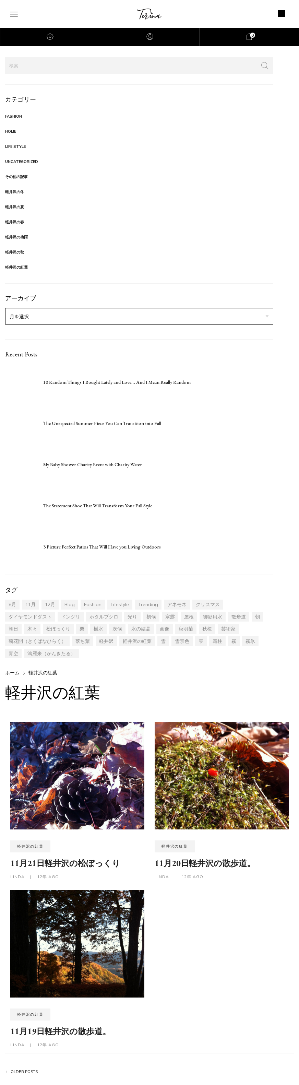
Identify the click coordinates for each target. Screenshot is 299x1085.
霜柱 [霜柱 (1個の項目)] (217, 641)
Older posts (24, 1072)
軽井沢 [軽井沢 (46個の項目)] (106, 641)
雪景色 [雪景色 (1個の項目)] (182, 641)
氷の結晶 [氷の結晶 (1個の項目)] (141, 629)
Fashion (13, 116)
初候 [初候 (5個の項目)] (151, 617)
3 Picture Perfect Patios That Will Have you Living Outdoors (102, 547)
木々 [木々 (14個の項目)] (32, 629)
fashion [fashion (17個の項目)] (92, 604)
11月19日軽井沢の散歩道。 (60, 1031)
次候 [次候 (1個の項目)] (117, 629)
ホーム (12, 673)
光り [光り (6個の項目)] (132, 617)
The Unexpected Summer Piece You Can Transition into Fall (102, 423)
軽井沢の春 (14, 222)
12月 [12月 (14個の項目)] (50, 604)
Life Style (15, 146)
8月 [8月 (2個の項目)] (12, 604)
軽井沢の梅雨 (16, 237)
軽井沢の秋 (14, 252)
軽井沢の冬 (14, 191)
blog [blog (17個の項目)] (69, 604)
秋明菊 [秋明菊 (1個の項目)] (186, 629)
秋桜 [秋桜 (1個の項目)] (207, 629)
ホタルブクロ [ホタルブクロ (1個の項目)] (103, 617)
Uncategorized (21, 161)
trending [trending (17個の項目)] (148, 604)
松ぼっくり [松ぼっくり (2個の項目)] (58, 629)
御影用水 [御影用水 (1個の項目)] (212, 617)
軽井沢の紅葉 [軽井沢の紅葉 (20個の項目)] (137, 641)
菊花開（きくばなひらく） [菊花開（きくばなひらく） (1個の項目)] (37, 641)
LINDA (18, 876)
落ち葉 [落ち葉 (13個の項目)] (82, 641)
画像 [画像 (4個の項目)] (164, 629)
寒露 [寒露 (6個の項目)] (170, 617)
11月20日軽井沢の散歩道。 (205, 863)
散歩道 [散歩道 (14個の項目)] (238, 617)
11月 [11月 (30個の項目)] (30, 604)
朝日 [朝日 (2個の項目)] (13, 629)
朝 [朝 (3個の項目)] (257, 617)
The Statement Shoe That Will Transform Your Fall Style (97, 506)
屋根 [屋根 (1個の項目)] (189, 617)
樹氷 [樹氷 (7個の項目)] (98, 629)
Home (10, 131)
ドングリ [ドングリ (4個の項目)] (70, 617)
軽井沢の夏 (14, 206)
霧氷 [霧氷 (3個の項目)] (250, 641)
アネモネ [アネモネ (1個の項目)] (177, 604)
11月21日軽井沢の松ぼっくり (65, 863)
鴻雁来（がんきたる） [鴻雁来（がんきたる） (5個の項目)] (51, 653)
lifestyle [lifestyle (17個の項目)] (120, 604)
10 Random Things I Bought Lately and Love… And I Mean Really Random (117, 382)
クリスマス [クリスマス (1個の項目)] (208, 604)
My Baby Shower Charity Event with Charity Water (92, 464)
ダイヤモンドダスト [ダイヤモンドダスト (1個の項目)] (30, 617)
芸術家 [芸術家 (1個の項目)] (228, 629)
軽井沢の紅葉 (16, 267)
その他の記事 (16, 176)
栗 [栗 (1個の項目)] (82, 629)
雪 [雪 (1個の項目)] (163, 641)
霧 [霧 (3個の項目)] (233, 641)
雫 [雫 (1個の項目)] (201, 641)
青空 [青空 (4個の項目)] (13, 653)
